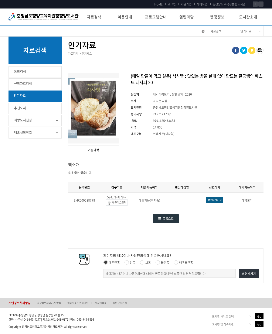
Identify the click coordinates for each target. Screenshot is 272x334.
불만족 (162, 262)
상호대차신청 (215, 200)
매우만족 (111, 262)
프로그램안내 (156, 17)
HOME (158, 4)
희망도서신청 (23, 120)
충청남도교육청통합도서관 (229, 4)
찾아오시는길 (120, 303)
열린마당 (186, 17)
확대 (255, 4)
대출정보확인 (23, 132)
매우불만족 (183, 262)
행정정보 (217, 17)
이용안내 (125, 17)
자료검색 (94, 17)
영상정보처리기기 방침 (49, 303)
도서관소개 (248, 17)
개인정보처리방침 (19, 303)
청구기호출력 (116, 203)
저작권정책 (100, 303)
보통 (145, 262)
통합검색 (20, 71)
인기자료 (20, 95)
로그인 (171, 4)
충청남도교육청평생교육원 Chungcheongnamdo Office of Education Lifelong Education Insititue (43, 17)
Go (259, 316)
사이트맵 (202, 4)
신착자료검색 (23, 83)
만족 (130, 262)
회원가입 (186, 4)
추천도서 (20, 108)
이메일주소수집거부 (77, 303)
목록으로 (166, 218)
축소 (261, 4)
